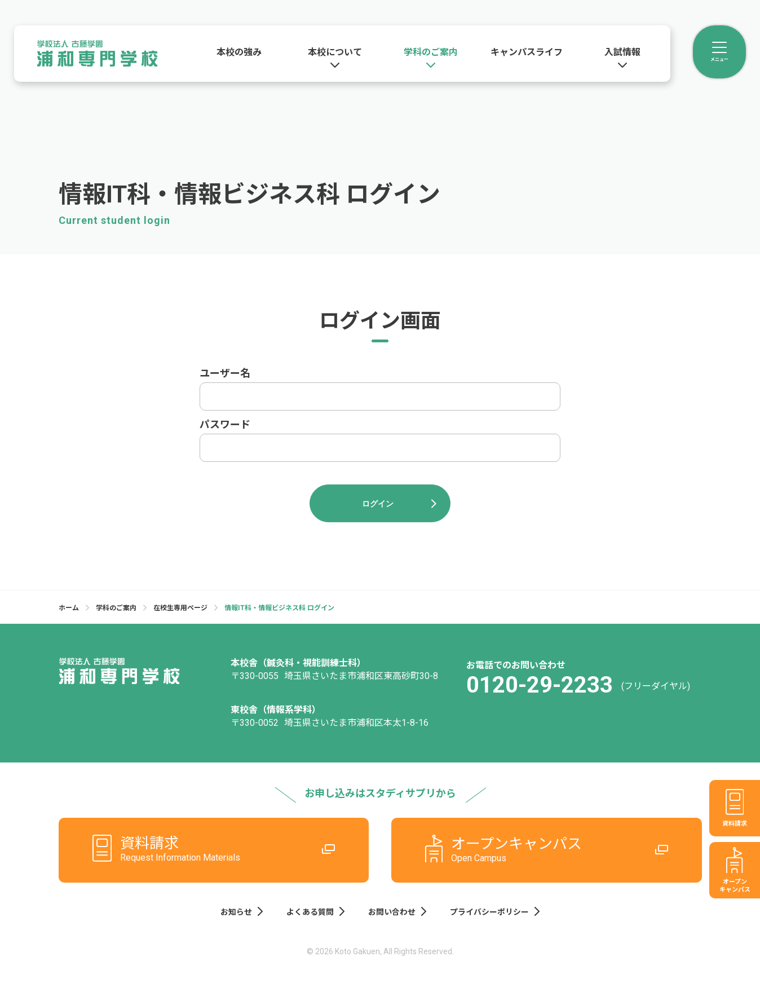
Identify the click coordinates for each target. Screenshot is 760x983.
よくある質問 (316, 910)
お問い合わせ (397, 910)
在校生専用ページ (180, 608)
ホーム (69, 608)
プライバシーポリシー (493, 910)
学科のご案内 (116, 608)
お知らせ (243, 910)
